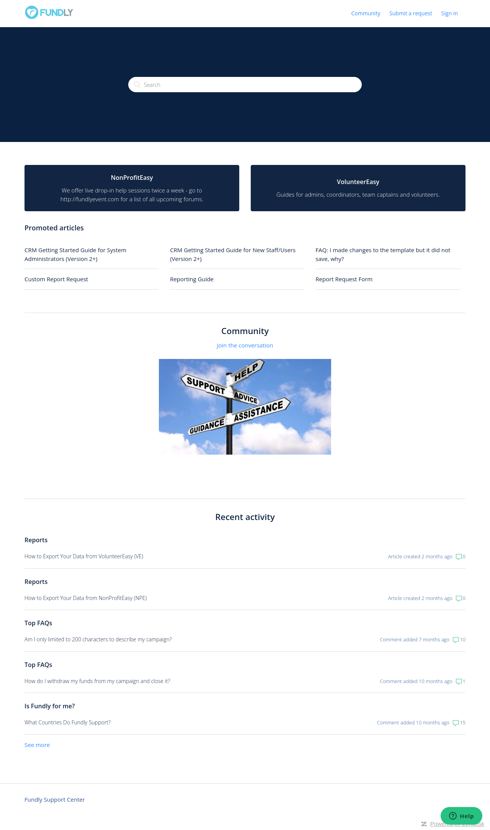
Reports (35, 540)
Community (366, 13)
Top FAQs (38, 623)
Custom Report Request (56, 279)
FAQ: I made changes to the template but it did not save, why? (382, 254)
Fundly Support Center (54, 799)
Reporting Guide (192, 279)
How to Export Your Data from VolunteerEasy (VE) (83, 556)
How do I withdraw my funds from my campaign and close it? (97, 681)
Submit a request (410, 13)
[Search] (245, 84)
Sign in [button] (449, 13)
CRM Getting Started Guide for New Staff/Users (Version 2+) (233, 254)
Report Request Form (343, 279)
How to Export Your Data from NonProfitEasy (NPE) (85, 598)
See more (37, 744)
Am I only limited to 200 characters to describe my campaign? (98, 639)
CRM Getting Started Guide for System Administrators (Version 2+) (75, 254)
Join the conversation (245, 345)
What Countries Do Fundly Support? (67, 722)
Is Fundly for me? (49, 706)
